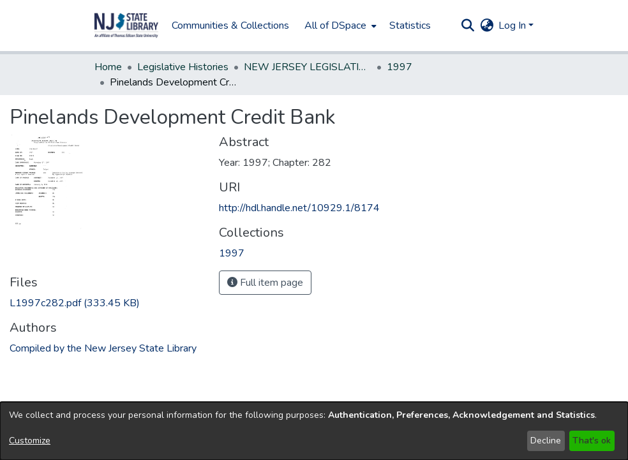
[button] (126, 25)
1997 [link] (399, 67)
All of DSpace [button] (335, 26)
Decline (545, 440)
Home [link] (108, 67)
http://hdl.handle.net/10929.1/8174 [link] (299, 208)
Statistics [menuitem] (410, 26)
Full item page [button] (265, 283)
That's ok (591, 440)
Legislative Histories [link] (182, 67)
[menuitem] (339, 25)
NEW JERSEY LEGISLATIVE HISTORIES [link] (307, 67)
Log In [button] (513, 26)
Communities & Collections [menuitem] (230, 26)
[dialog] (314, 431)
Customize (29, 440)
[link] (75, 303)
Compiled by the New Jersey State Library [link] (103, 348)
